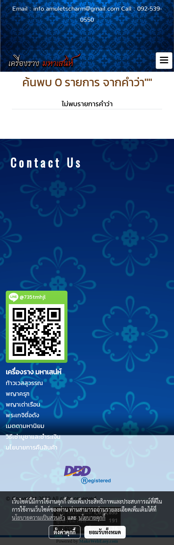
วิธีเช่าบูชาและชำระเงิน (33, 436)
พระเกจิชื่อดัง (22, 415)
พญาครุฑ (18, 393)
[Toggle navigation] (164, 60)
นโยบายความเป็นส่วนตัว (38, 517)
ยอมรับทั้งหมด (105, 532)
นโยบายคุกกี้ (92, 517)
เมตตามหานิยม (25, 425)
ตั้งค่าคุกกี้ (65, 532)
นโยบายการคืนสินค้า (31, 447)
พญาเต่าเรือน (23, 404)
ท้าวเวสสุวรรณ (24, 382)
